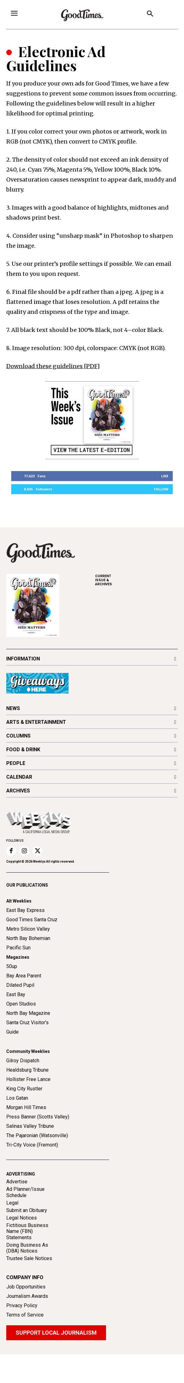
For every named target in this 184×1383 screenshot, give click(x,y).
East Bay (15, 994)
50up (11, 966)
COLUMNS (18, 736)
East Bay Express (25, 910)
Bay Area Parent (23, 976)
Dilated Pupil (20, 985)
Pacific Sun (18, 948)
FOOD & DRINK (23, 749)
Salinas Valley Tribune (30, 1126)
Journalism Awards (27, 1296)
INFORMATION (23, 659)
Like (164, 476)
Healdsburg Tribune (27, 1070)
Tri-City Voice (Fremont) (32, 1145)
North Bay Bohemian (28, 938)
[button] (150, 14)
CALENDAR (19, 777)
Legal (12, 1203)
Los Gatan (17, 1098)
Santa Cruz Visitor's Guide (27, 1027)
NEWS (13, 708)
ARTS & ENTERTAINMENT (36, 722)
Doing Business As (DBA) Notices (27, 1248)
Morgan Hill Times (26, 1107)
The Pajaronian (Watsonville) (37, 1135)
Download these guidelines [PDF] (53, 366)
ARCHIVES (136, 580)
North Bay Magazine (28, 1013)
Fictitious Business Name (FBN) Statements (27, 1231)
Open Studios (21, 1004)
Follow (161, 489)
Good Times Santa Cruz (31, 920)
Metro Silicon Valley (28, 929)
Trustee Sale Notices (29, 1258)
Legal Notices (21, 1218)
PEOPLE (15, 763)
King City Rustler (24, 1089)
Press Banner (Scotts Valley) (37, 1117)
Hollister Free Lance (28, 1079)
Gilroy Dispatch (22, 1061)
